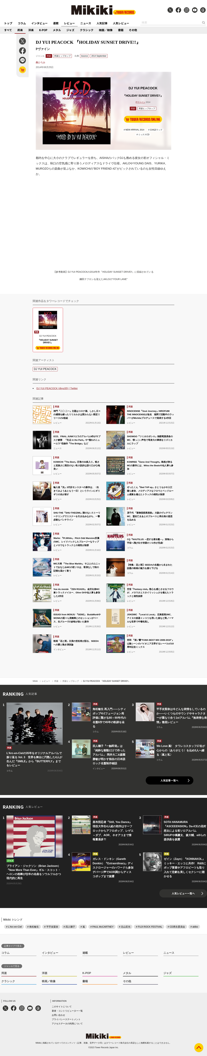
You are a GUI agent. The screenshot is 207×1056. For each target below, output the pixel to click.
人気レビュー (121, 23)
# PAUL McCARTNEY (102, 926)
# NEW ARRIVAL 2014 (134, 130)
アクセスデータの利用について (67, 1023)
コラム (22, 23)
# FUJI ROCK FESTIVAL (149, 926)
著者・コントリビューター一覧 (67, 1011)
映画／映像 (106, 30)
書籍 (120, 30)
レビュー (69, 23)
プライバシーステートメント (66, 1019)
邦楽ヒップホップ (62, 56)
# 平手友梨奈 (51, 926)
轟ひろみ (40, 62)
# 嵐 (83, 926)
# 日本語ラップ (155, 130)
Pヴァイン (140, 102)
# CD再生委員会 (176, 926)
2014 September (98, 56)
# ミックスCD (143, 134)
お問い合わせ (58, 1015)
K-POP (43, 30)
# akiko (194, 926)
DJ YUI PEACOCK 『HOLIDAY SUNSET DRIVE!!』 (106, 681)
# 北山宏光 (125, 926)
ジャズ (70, 30)
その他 (133, 30)
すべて (8, 30)
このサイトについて (62, 1006)
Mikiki (35, 681)
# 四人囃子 (69, 926)
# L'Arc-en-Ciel (14, 926)
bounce (84, 56)
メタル (57, 30)
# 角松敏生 (33, 926)
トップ (8, 23)
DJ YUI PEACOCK (45, 369)
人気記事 (102, 23)
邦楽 (20, 30)
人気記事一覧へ (169, 780)
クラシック (86, 30)
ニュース (85, 23)
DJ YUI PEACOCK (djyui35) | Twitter (57, 388)
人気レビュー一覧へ (183, 893)
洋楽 (31, 30)
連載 (56, 23)
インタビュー (39, 23)
